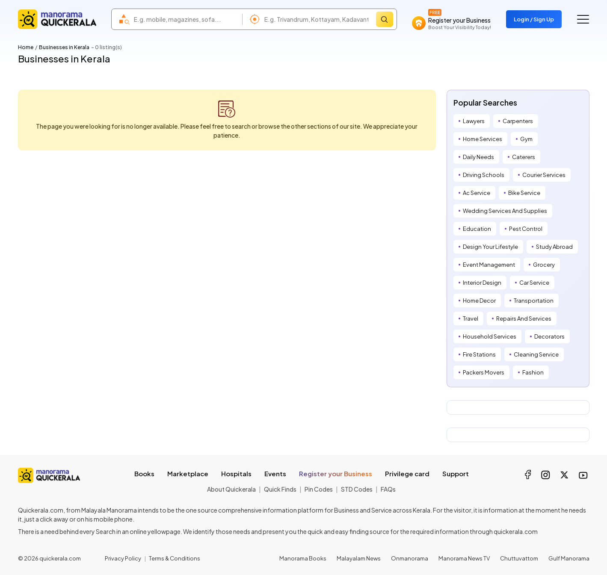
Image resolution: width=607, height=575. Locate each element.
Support (455, 473)
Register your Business (335, 473)
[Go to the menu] (583, 19)
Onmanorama (409, 558)
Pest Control (525, 228)
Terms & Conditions (174, 558)
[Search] (384, 19)
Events (275, 473)
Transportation (534, 300)
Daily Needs (478, 156)
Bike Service (524, 192)
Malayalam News (359, 558)
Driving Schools (483, 174)
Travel (470, 318)
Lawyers (474, 121)
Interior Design (482, 282)
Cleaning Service (536, 354)
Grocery (544, 264)
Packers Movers (483, 372)
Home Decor (479, 300)
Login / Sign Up (534, 19)
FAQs (388, 489)
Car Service (534, 282)
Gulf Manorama (568, 558)
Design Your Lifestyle (490, 246)
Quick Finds (280, 489)
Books (144, 473)
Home (25, 47)
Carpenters (518, 121)
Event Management (489, 264)
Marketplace (187, 473)
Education (477, 228)
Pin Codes (319, 489)
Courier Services (544, 174)
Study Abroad (554, 246)
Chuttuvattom (519, 558)
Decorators (549, 336)
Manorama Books (302, 558)
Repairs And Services (523, 318)
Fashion (533, 372)
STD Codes (357, 489)
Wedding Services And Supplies (505, 210)
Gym (526, 139)
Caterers (523, 156)
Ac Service (476, 192)
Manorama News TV (464, 558)
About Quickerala (231, 489)
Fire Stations (479, 354)
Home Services (482, 139)
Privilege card (407, 473)
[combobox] (186, 19)
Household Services (489, 336)
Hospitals (236, 473)
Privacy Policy (123, 558)
